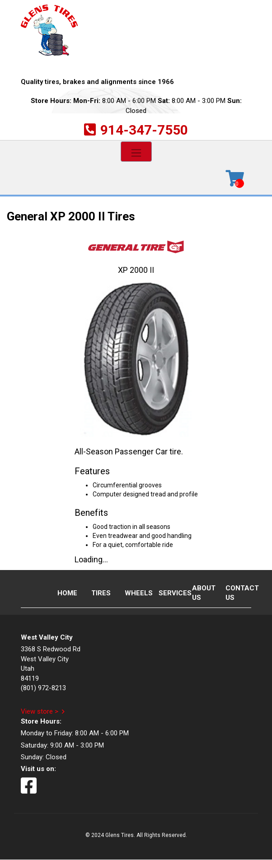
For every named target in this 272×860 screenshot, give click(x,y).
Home (66, 593)
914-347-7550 (144, 130)
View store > (39, 711)
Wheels (134, 593)
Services (168, 593)
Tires (100, 593)
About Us (201, 593)
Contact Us (234, 593)
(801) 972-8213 (43, 688)
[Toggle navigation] (136, 151)
